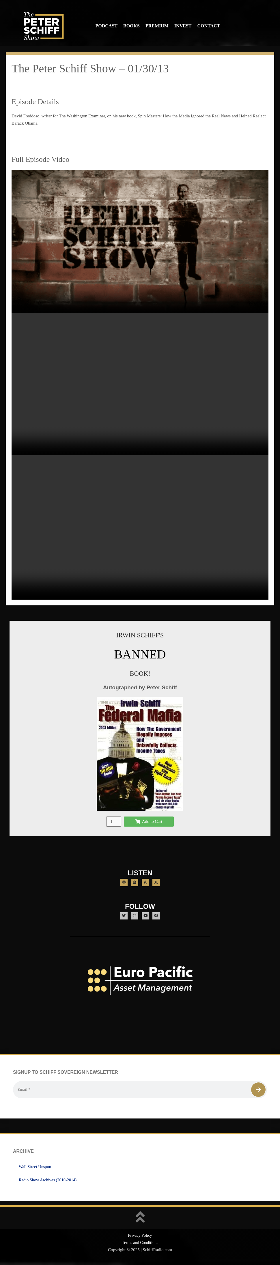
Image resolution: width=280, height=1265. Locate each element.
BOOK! (140, 673)
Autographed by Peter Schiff (140, 687)
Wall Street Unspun (36, 1167)
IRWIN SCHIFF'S (140, 635)
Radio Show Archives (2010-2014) (49, 1181)
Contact (208, 25)
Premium (157, 25)
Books (131, 25)
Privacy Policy (140, 1236)
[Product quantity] (113, 821)
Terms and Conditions (140, 1244)
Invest (183, 25)
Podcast (106, 25)
